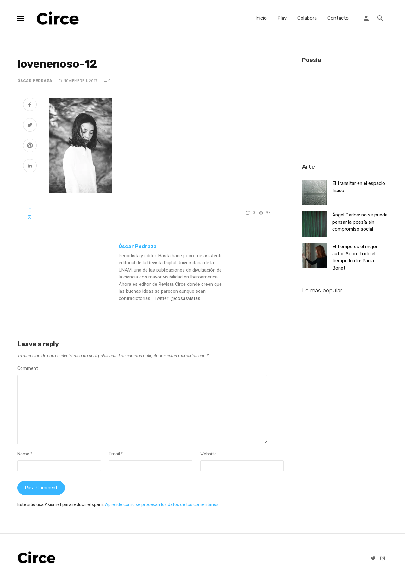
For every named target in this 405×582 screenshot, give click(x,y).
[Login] (366, 18)
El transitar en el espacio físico (358, 184)
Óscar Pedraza (34, 80)
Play (282, 18)
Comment (27, 368)
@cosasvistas (185, 298)
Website (208, 454)
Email (116, 454)
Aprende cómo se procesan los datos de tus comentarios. (162, 505)
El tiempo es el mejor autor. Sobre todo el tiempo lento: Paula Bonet (354, 255)
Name (24, 454)
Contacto (338, 18)
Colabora (307, 18)
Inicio (261, 18)
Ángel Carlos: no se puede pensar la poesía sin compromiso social (360, 220)
